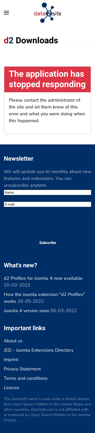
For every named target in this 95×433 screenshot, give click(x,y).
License (11, 388)
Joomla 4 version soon (26, 311)
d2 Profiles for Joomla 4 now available (43, 278)
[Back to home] (47, 13)
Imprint (11, 359)
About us (13, 341)
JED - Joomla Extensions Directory (38, 350)
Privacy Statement (22, 369)
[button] (6, 13)
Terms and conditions (26, 378)
